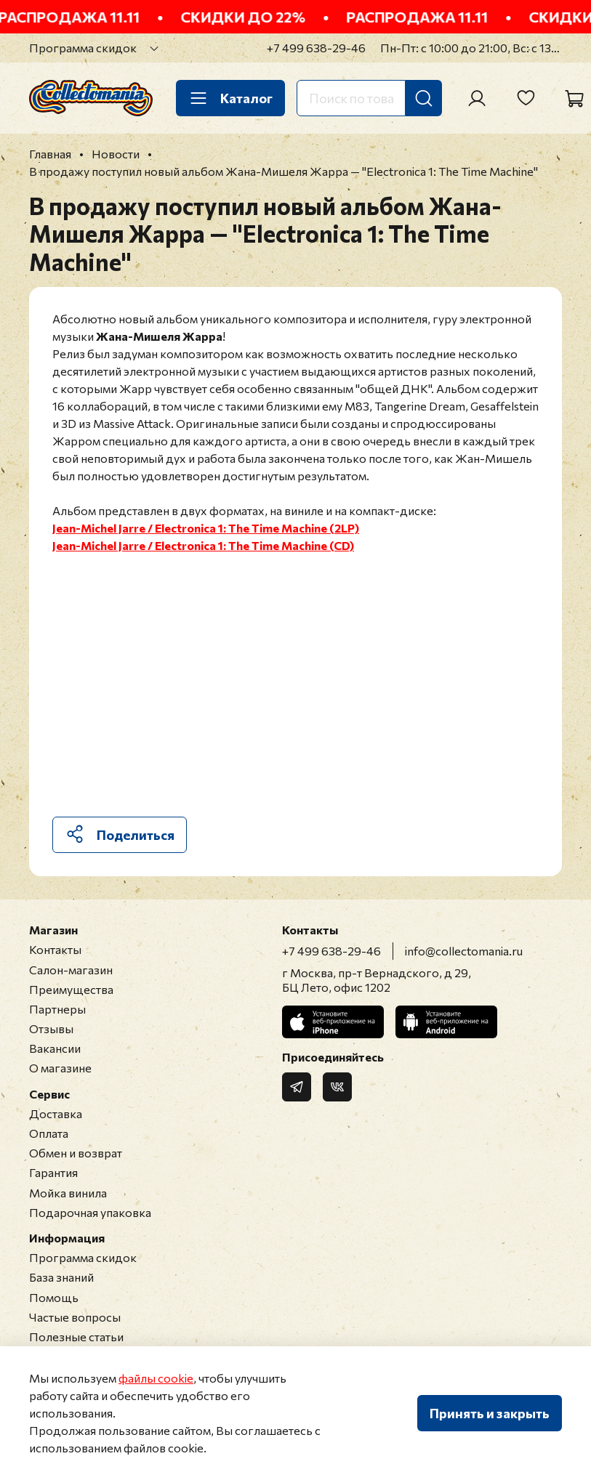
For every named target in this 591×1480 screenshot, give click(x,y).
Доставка (55, 1113)
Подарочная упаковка (90, 1212)
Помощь (54, 1297)
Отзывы (51, 1028)
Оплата (48, 1133)
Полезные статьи (76, 1336)
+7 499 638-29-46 (316, 47)
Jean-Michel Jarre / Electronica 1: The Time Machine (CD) (203, 545)
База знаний (61, 1277)
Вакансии (55, 1048)
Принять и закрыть (490, 1413)
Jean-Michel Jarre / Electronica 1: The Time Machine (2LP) (205, 528)
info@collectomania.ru (464, 951)
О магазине (60, 1068)
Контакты (55, 949)
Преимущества (71, 989)
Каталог (230, 98)
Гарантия (53, 1172)
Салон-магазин (71, 969)
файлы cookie (155, 1378)
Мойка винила (68, 1193)
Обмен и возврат (75, 1153)
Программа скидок (83, 47)
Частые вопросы (75, 1317)
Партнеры (57, 1009)
